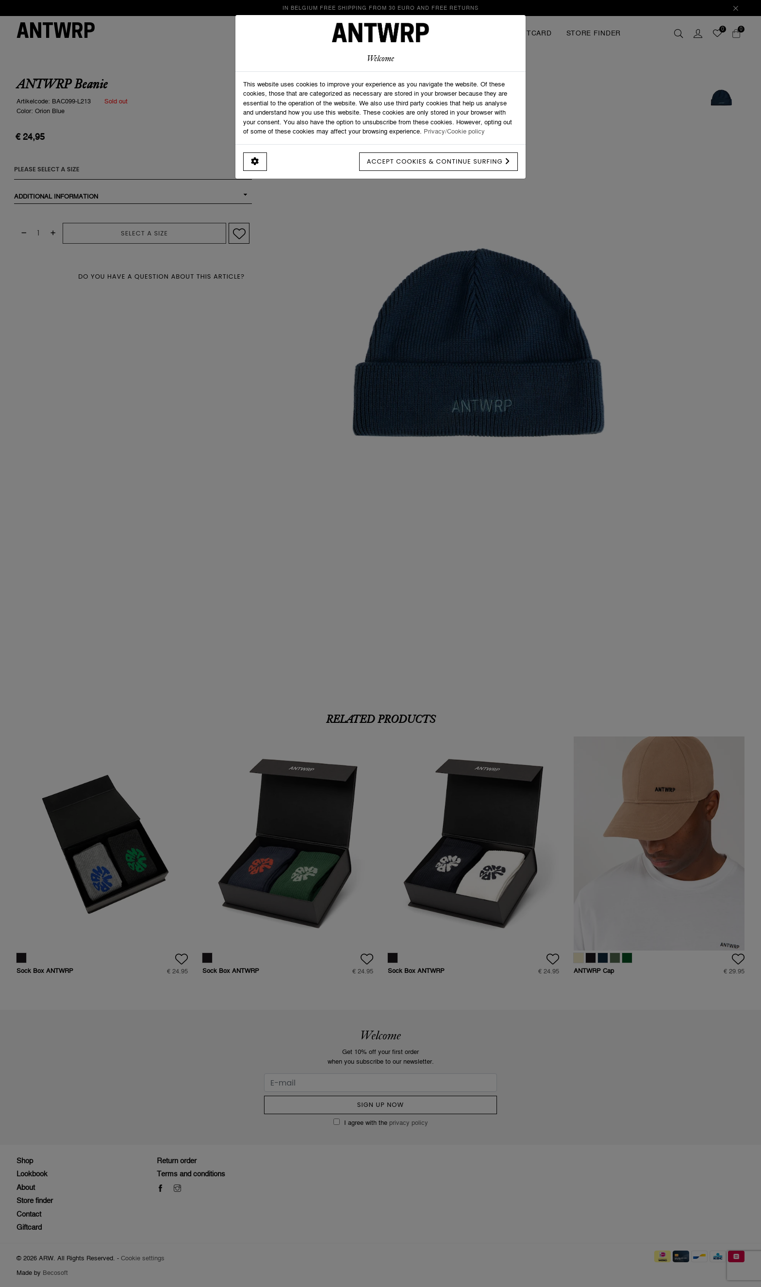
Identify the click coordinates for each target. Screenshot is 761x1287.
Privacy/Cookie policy (454, 131)
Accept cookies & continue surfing (438, 161)
